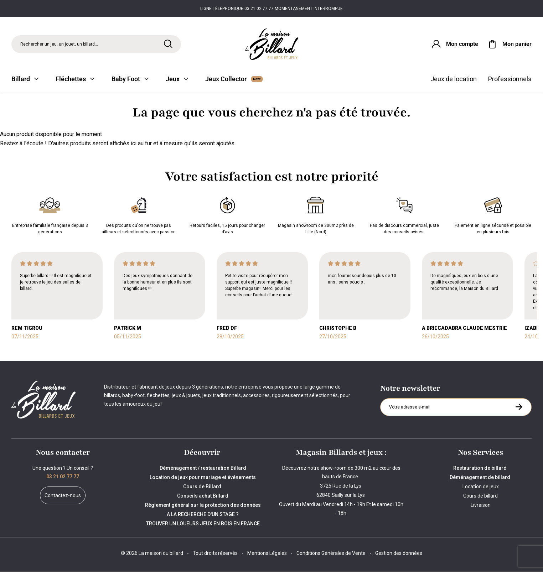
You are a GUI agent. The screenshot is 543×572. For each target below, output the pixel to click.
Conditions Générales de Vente (331, 553)
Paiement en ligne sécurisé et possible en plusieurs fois (493, 214)
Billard (24, 79)
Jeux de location (453, 79)
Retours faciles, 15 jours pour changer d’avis (227, 214)
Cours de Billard (202, 487)
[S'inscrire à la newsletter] (518, 407)
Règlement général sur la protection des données (203, 505)
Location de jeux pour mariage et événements (203, 477)
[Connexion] (454, 44)
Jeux (177, 79)
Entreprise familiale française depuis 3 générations (50, 214)
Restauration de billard (480, 468)
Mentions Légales (267, 553)
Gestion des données (398, 553)
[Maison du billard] (271, 44)
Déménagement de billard (480, 477)
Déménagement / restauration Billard (203, 468)
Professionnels (510, 79)
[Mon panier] (509, 44)
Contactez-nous (63, 496)
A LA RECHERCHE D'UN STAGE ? (203, 515)
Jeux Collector (234, 79)
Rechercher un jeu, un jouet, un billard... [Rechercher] (59, 44)
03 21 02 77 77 (62, 477)
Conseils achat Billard (202, 496)
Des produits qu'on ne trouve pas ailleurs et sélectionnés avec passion (139, 214)
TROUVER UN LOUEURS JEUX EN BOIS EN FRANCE (203, 524)
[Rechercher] (168, 44)
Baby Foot (130, 79)
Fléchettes (75, 79)
